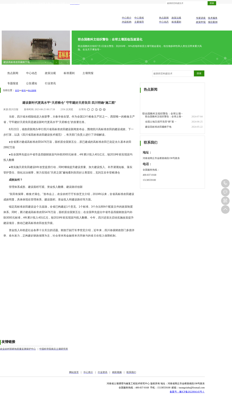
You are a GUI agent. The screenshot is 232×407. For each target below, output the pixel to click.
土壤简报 (87, 73)
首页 (17, 90)
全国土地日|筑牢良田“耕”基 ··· (160, 121)
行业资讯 (50, 83)
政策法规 (50, 73)
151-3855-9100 (225, 183)
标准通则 (69, 73)
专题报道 (12, 83)
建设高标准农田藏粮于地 (16, 62)
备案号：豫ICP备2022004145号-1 (187, 391)
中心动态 (31, 73)
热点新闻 (12, 73)
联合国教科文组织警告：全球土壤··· (162, 113)
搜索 (212, 3)
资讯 (24, 90)
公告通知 (31, 83)
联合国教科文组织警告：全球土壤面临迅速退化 (110, 39)
